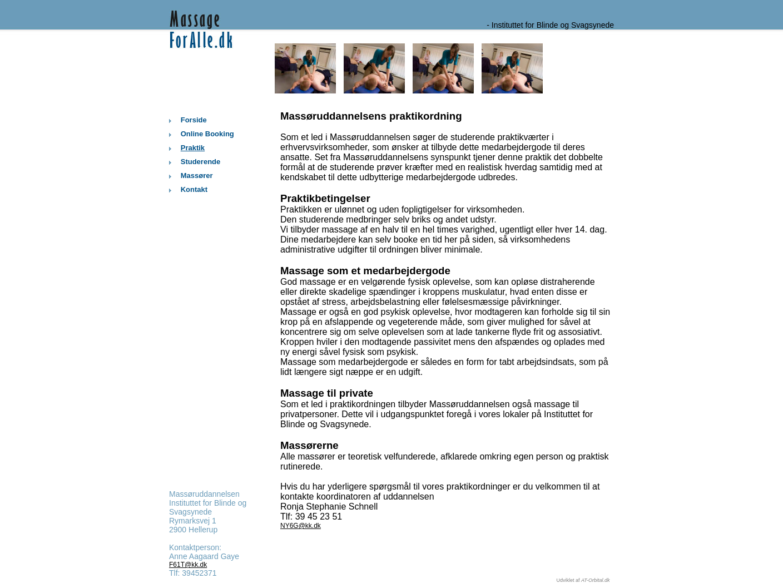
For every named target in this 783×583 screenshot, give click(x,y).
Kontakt (194, 189)
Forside (194, 120)
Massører (197, 175)
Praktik (193, 148)
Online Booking (207, 134)
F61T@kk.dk (188, 565)
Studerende (201, 161)
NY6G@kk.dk (300, 526)
